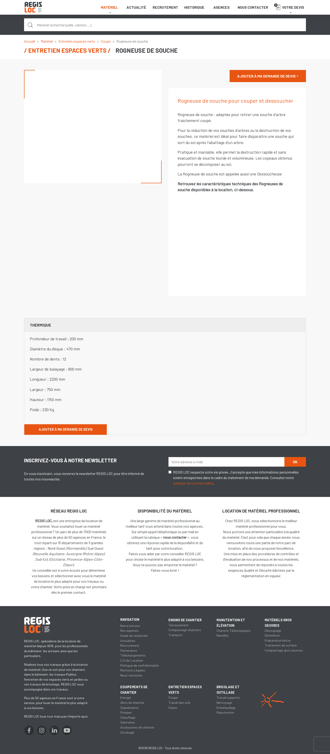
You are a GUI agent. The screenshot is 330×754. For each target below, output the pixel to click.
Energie (125, 697)
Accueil (29, 41)
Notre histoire (130, 626)
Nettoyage (224, 702)
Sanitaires (127, 722)
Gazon (172, 708)
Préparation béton (278, 640)
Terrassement (178, 625)
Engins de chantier (185, 620)
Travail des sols (179, 702)
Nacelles (223, 635)
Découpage (273, 630)
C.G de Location (131, 660)
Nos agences (129, 630)
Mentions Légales (132, 670)
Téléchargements (133, 655)
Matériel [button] (109, 7)
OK (295, 462)
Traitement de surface (281, 645)
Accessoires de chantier (137, 727)
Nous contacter (253, 7)
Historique (194, 7)
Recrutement (165, 7)
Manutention (225, 712)
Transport (175, 635)
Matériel (47, 41)
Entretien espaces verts (76, 41)
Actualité (136, 7)
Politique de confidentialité (139, 665)
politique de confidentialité (193, 483)
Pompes (126, 712)
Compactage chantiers (184, 630)
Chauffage (127, 717)
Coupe (106, 41)
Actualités (127, 641)
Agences (221, 7)
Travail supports (228, 697)
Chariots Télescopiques (233, 630)
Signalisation (129, 708)
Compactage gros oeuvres (284, 650)
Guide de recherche (134, 636)
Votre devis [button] (289, 6)
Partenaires (128, 650)
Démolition (272, 635)
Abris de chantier (132, 702)
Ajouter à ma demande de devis (266, 76)
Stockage (127, 732)
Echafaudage (226, 708)
